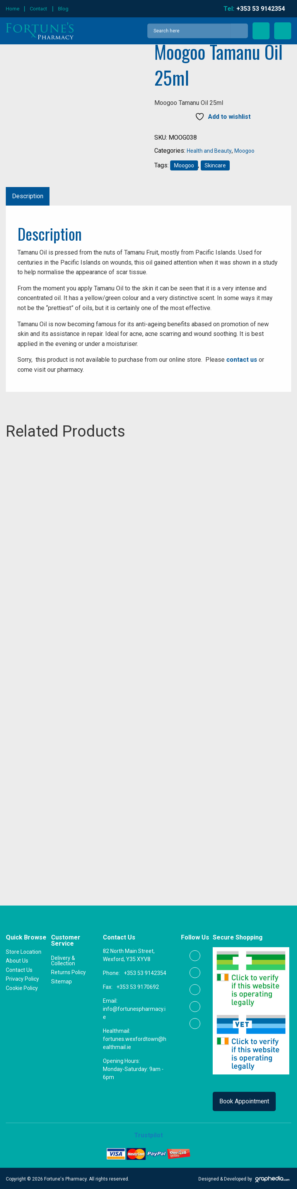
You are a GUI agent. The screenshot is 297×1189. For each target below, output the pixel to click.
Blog (63, 9)
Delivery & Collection (63, 959)
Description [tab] (27, 196)
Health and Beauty (209, 151)
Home (12, 9)
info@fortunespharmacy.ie (134, 1012)
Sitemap (61, 980)
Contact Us (19, 969)
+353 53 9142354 (145, 972)
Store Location (23, 951)
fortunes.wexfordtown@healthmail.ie (134, 1042)
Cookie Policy (22, 987)
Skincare (215, 165)
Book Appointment (244, 1100)
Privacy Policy (22, 978)
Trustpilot (148, 1134)
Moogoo (244, 151)
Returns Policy (68, 971)
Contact (38, 9)
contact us (241, 359)
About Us (17, 959)
